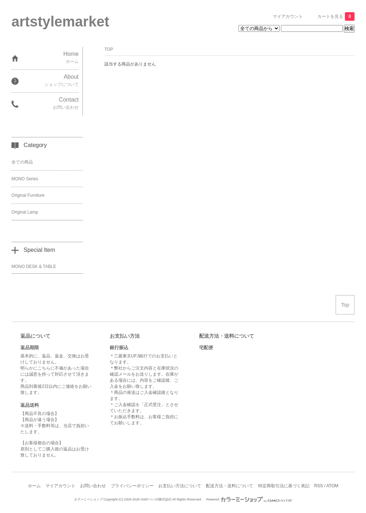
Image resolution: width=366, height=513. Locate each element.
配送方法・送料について (229, 485)
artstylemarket (60, 21)
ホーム (34, 485)
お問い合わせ (93, 485)
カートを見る (336, 16)
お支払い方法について (179, 485)
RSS (318, 485)
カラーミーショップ (88, 499)
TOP (108, 49)
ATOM (332, 485)
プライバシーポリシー (132, 485)
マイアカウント (288, 16)
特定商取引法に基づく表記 (284, 485)
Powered (249, 499)
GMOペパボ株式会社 (155, 499)
